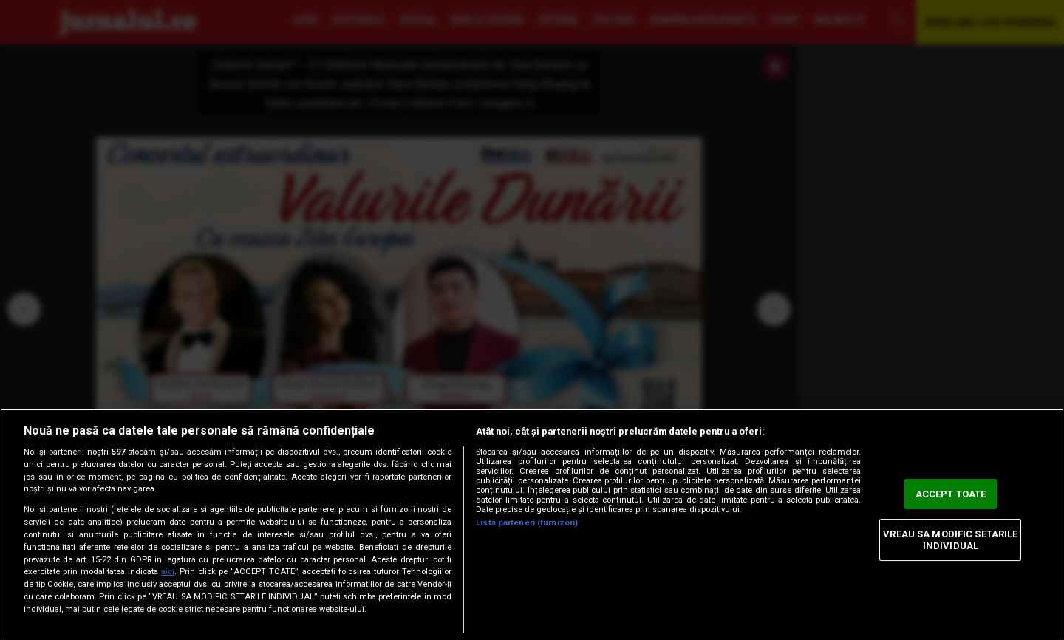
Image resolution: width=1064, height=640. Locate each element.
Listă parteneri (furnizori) (527, 523)
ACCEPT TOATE (950, 494)
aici (167, 571)
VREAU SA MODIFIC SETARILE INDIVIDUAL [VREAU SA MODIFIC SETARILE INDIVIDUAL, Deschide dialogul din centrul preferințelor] (950, 539)
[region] (532, 524)
